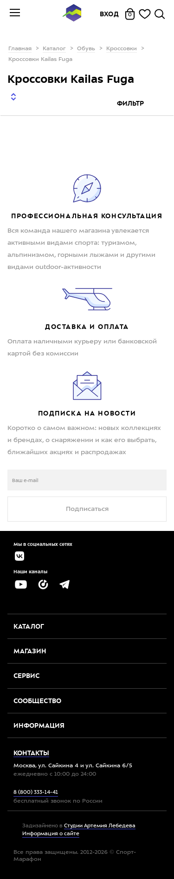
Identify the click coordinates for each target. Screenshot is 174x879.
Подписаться (87, 509)
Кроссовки (121, 49)
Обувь (86, 49)
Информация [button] (38, 725)
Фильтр (131, 103)
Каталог (54, 49)
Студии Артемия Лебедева (99, 826)
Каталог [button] (28, 626)
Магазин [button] (29, 651)
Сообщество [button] (37, 701)
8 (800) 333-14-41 (35, 792)
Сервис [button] (26, 675)
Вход (109, 14)
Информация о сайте (50, 834)
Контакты (31, 753)
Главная (20, 49)
